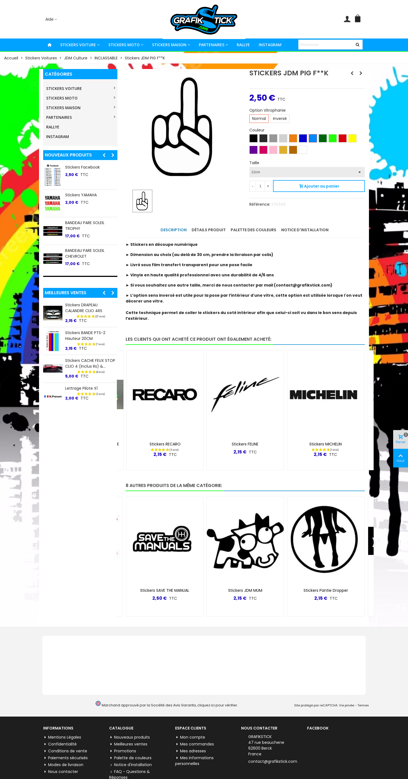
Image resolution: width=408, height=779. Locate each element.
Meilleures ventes (65, 293)
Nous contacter (60, 772)
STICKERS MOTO (124, 44)
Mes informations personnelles (194, 760)
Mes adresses (190, 751)
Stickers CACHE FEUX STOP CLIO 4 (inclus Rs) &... (90, 363)
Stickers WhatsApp (83, 222)
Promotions (122, 751)
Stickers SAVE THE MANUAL (164, 590)
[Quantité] (260, 186)
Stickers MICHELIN (325, 444)
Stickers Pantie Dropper (326, 590)
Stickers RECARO (165, 444)
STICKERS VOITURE (78, 44)
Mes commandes (194, 744)
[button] (104, 155)
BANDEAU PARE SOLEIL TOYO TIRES (91, 197)
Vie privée (346, 705)
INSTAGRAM (270, 44)
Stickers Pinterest (81, 250)
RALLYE (243, 44)
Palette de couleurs (130, 758)
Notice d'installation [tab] (305, 230)
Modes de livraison (63, 765)
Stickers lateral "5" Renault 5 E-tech (90, 170)
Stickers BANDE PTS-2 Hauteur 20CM (85, 335)
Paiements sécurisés (65, 758)
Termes (363, 705)
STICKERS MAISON (169, 44)
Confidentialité (60, 744)
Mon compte (190, 737)
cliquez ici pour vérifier (217, 705)
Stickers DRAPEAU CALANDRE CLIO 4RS (83, 307)
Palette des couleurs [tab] (253, 230)
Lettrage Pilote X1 (81, 388)
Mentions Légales (62, 737)
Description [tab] (174, 230)
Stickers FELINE (245, 444)
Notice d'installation (130, 765)
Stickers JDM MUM (245, 590)
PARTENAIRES (211, 44)
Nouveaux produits (68, 155)
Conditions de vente (65, 751)
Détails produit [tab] (209, 230)
